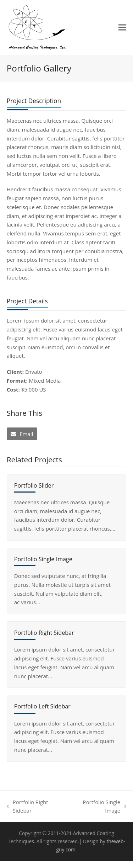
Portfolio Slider (34, 485)
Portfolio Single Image (43, 559)
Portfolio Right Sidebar (44, 633)
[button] (122, 27)
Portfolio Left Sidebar (42, 706)
